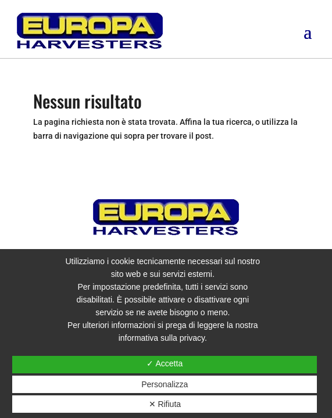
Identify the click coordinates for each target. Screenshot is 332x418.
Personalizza (164, 384)
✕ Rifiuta (165, 404)
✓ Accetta (165, 363)
